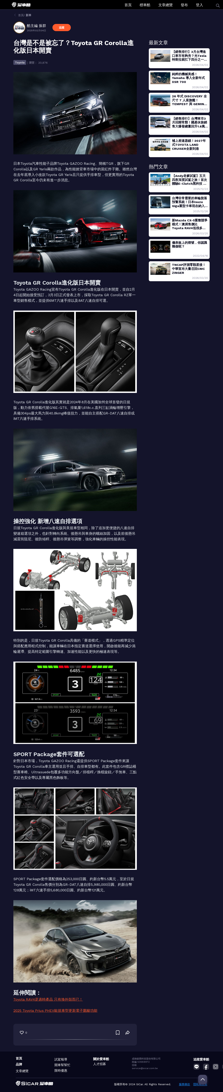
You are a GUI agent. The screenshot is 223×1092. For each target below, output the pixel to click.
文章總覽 (165, 5)
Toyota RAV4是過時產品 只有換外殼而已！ (48, 999)
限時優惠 (60, 1070)
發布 (184, 5)
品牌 (19, 1064)
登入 (199, 5)
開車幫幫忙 (62, 1065)
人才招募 (99, 1064)
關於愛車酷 (101, 1059)
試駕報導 (60, 1059)
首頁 (128, 5)
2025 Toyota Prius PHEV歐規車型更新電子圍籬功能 (55, 1010)
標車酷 (145, 5)
